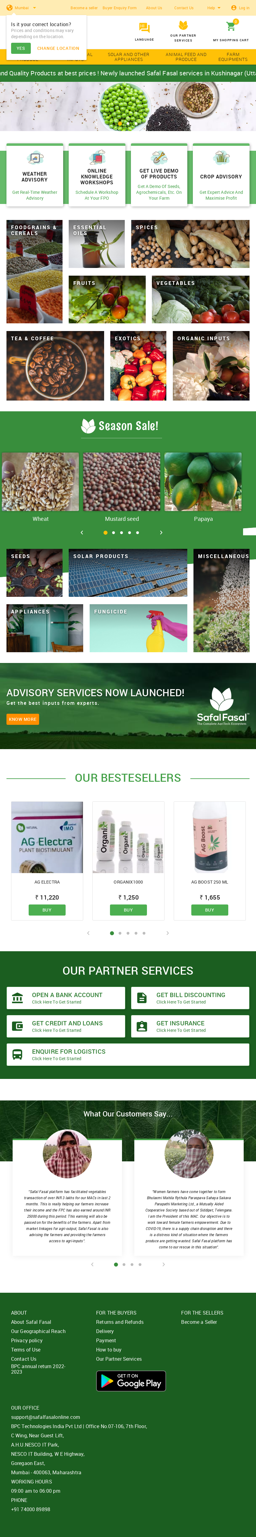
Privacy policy (27, 1340)
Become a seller (84, 7)
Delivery (105, 1331)
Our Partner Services (119, 1359)
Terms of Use (26, 1349)
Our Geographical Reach (38, 1331)
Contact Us (184, 7)
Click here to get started (57, 1002)
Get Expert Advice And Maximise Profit (221, 195)
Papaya (203, 518)
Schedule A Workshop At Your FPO (96, 195)
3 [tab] (136, 123)
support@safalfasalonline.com (45, 1417)
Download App (131, 1381)
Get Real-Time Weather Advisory (34, 195)
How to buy (109, 1349)
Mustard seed (122, 518)
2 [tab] (128, 123)
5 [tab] (137, 532)
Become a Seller (199, 1322)
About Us (154, 7)
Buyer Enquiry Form (120, 7)
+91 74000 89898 (30, 1509)
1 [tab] (120, 124)
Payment (106, 1340)
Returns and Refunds (120, 1322)
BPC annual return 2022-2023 (38, 1369)
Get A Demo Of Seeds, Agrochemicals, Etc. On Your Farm (159, 192)
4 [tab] (129, 532)
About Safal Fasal (31, 1322)
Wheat (41, 518)
